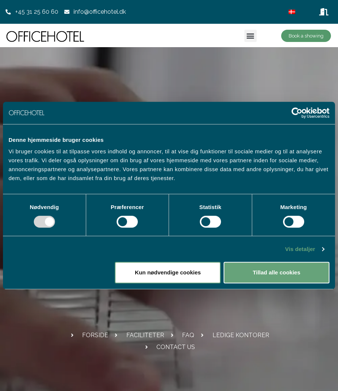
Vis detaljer (300, 249)
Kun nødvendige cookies (168, 272)
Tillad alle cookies (276, 272)
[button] (250, 36)
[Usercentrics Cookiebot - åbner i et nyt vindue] (296, 112)
